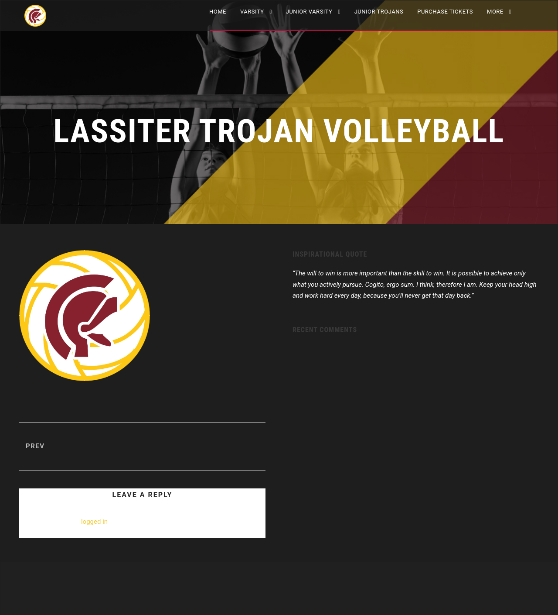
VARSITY (252, 11)
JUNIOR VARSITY (309, 11)
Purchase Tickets (445, 11)
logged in (94, 522)
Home (217, 11)
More (495, 11)
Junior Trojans (379, 11)
